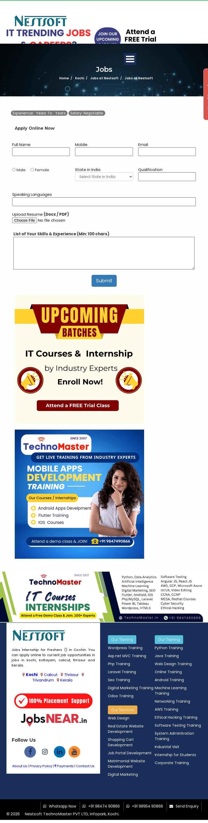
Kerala (66, 680)
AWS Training (166, 709)
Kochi (32, 674)
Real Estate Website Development (126, 729)
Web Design (118, 718)
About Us (19, 766)
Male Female (32, 170)
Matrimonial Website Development (126, 763)
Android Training (169, 679)
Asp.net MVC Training (127, 655)
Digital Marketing (123, 774)
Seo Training (119, 679)
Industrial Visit (167, 746)
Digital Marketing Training (130, 687)
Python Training (169, 647)
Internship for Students (175, 754)
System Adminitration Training (174, 736)
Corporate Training (172, 762)
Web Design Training (173, 663)
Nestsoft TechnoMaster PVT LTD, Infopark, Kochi (71, 814)
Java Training (167, 655)
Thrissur (71, 674)
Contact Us (85, 766)
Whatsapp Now (62, 806)
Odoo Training (120, 695)
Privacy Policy (40, 766)
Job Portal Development (130, 753)
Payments (64, 766)
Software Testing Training (178, 725)
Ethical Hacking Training (176, 717)
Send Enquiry (187, 806)
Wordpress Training (125, 647)
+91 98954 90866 (147, 806)
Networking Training (172, 701)
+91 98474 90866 (104, 806)
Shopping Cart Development (121, 742)
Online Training (168, 671)
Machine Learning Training (171, 690)
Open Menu (130, 59)
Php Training (119, 663)
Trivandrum (43, 680)
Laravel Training (122, 671)
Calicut (51, 674)
